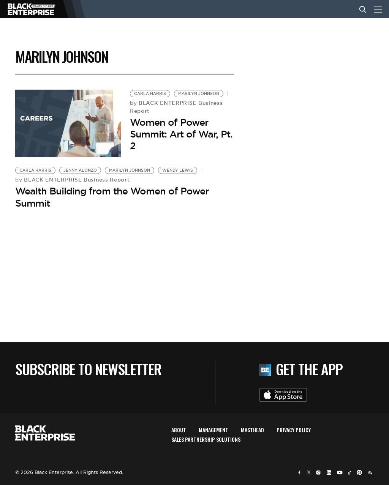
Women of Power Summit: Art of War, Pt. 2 (181, 134)
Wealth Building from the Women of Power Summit (112, 197)
